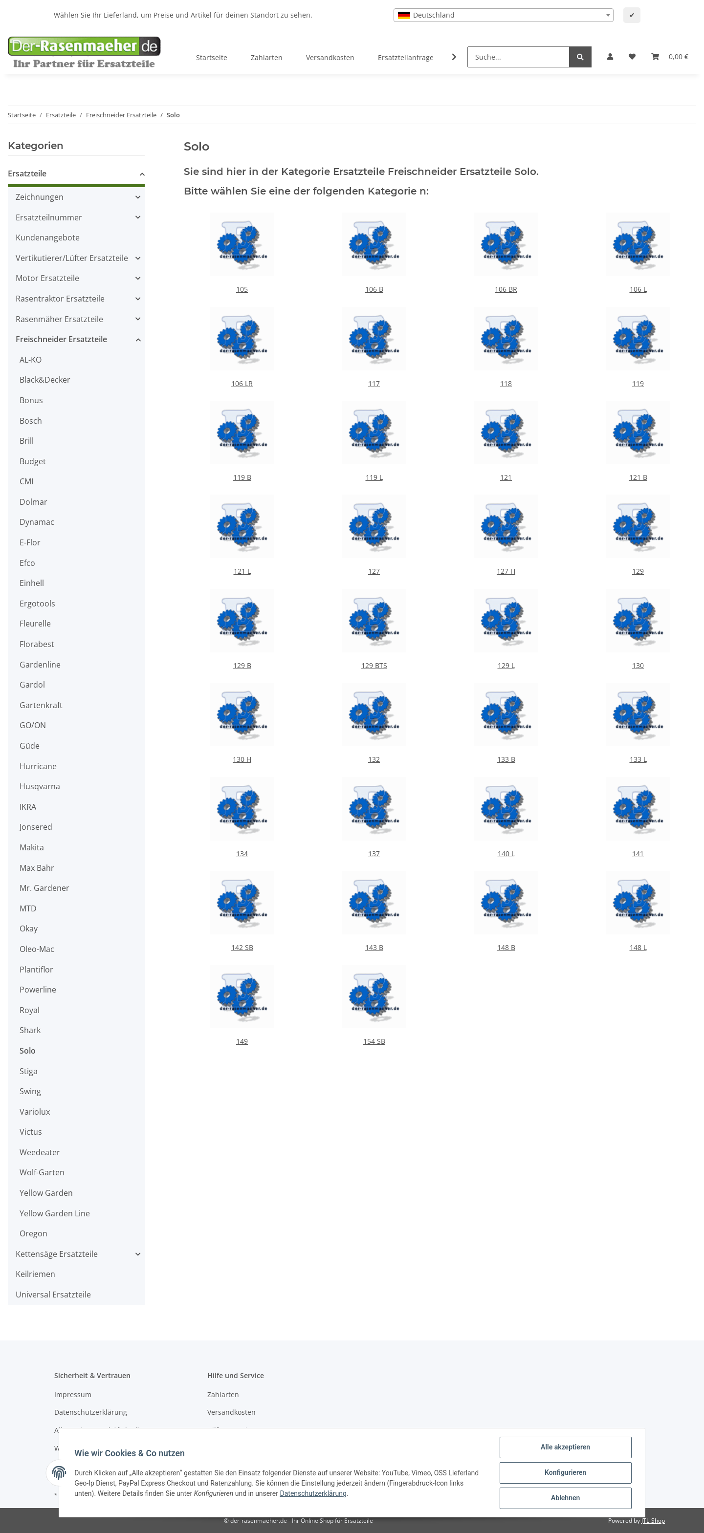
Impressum (72, 1394)
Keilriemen (35, 1274)
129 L (506, 665)
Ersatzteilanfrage (406, 57)
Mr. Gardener (44, 888)
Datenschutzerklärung (90, 1412)
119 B (242, 477)
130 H (242, 759)
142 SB (242, 947)
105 (242, 289)
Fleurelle (35, 623)
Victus (31, 1131)
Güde (30, 745)
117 (374, 383)
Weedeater (40, 1152)
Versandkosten (330, 57)
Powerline (38, 989)
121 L (242, 571)
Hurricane (38, 766)
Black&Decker (45, 379)
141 (638, 853)
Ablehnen (564, 1498)
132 (374, 759)
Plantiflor (36, 969)
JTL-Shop (653, 1520)
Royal (30, 1010)
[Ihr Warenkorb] (669, 57)
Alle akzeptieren (565, 1447)
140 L (506, 853)
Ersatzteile (27, 173)
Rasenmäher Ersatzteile (59, 319)
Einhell (32, 583)
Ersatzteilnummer (49, 217)
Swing (30, 1091)
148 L (638, 947)
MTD (28, 908)
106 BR (506, 289)
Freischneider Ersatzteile (61, 339)
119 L (374, 477)
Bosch (31, 420)
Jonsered (36, 826)
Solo (28, 1050)
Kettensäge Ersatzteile (57, 1254)
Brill (27, 440)
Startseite (211, 57)
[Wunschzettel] (632, 57)
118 (506, 383)
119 (638, 383)
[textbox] (503, 15)
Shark (30, 1030)
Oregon (33, 1233)
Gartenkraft (41, 705)
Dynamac (37, 522)
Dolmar (33, 502)
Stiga (29, 1071)
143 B (374, 947)
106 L (638, 289)
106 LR (242, 383)
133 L (638, 759)
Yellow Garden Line (55, 1213)
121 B (638, 477)
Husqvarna (40, 786)
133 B (506, 759)
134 (242, 853)
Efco (27, 563)
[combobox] (504, 15)
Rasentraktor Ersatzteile (60, 298)
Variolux (35, 1111)
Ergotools (37, 603)
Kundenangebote (48, 237)
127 (374, 571)
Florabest (37, 644)
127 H (506, 571)
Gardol (32, 684)
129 (638, 571)
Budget (33, 461)
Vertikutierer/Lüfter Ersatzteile (72, 258)
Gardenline (40, 664)
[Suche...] (518, 56)
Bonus (31, 400)
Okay (29, 928)
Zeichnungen (40, 197)
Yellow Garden (46, 1193)
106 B (374, 289)
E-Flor (30, 542)
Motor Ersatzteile (47, 278)
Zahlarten (267, 57)
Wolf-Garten (42, 1172)
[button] (610, 57)
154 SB (374, 1041)
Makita (32, 847)
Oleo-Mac (37, 949)
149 (242, 1041)
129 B (242, 665)
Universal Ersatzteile (53, 1294)
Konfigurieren (565, 1473)
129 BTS (374, 665)
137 (374, 853)
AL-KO (31, 359)
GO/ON (33, 725)
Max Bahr (37, 868)
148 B (506, 947)
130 (638, 665)
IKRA (28, 806)
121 (506, 477)
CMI (26, 481)
